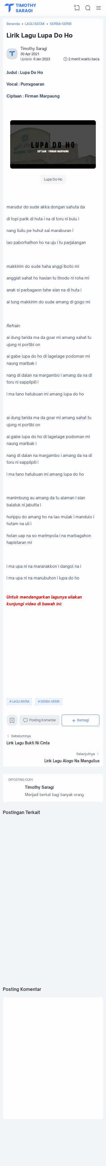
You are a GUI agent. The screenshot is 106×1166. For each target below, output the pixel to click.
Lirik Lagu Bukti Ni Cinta (28, 743)
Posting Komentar (39, 720)
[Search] (88, 8)
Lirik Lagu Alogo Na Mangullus (71, 761)
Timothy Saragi (39, 787)
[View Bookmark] (77, 8)
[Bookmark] (12, 722)
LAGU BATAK (20, 701)
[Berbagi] (80, 720)
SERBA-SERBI (50, 701)
